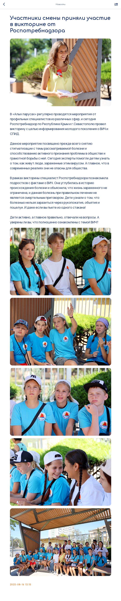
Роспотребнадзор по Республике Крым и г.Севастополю (52, 124)
